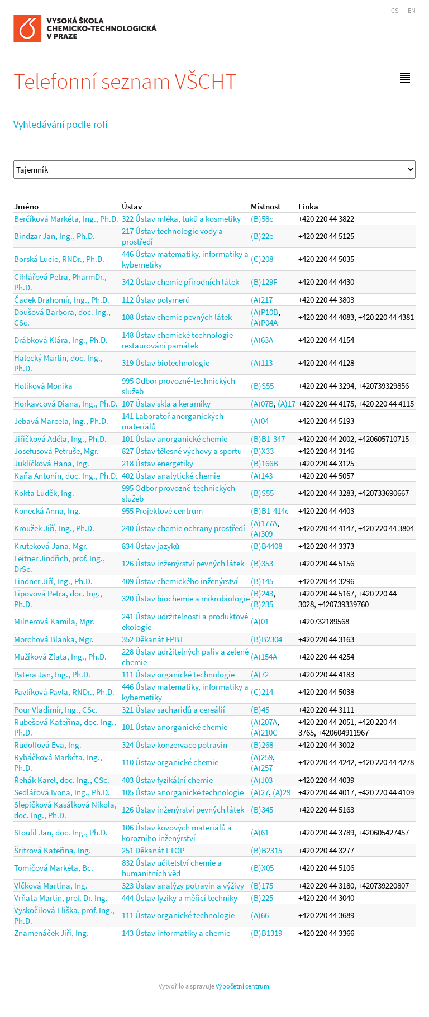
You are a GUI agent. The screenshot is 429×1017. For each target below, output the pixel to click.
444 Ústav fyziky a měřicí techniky (179, 897)
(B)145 (262, 581)
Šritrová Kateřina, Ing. (52, 850)
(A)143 (262, 475)
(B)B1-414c (270, 510)
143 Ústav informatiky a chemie (176, 933)
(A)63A (262, 340)
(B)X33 (262, 451)
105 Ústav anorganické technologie (183, 792)
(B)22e (262, 236)
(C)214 (262, 691)
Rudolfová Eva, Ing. (48, 744)
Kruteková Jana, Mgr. (51, 546)
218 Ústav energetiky (157, 463)
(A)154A (264, 656)
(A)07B (262, 403)
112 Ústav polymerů (156, 299)
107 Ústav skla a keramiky (166, 403)
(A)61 (260, 832)
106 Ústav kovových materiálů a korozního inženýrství (177, 832)
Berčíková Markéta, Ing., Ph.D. (66, 218)
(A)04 (260, 421)
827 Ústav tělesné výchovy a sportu (182, 451)
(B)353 (262, 563)
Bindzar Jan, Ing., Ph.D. (54, 236)
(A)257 (262, 767)
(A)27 (260, 792)
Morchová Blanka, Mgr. (54, 639)
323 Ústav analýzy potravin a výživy (183, 885)
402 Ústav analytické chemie (171, 475)
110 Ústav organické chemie (170, 762)
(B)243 (262, 593)
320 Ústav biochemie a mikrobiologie (186, 598)
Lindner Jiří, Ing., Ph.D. (53, 581)
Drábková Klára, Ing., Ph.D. (61, 340)
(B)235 (262, 604)
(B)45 (260, 709)
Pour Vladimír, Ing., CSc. (56, 709)
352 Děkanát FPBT (153, 639)
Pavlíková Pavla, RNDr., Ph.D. (64, 691)
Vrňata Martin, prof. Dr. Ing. (61, 897)
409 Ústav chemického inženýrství (180, 581)
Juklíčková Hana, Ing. (51, 463)
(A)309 (262, 533)
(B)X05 (262, 867)
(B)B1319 (266, 933)
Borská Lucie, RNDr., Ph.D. (59, 259)
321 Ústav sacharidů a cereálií (173, 709)
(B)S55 (262, 385)
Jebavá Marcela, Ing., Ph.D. (61, 421)
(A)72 (260, 674)
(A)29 (281, 792)
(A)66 (260, 915)
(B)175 (262, 885)
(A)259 (262, 757)
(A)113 (262, 362)
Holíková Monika (43, 385)
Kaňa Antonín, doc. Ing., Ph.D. (66, 475)
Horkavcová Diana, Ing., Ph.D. (66, 403)
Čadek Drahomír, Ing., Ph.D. (61, 299)
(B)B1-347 (268, 438)
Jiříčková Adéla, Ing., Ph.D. (60, 438)
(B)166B (264, 463)
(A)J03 (262, 780)
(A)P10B (264, 312)
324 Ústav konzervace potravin (174, 744)
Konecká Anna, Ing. (47, 510)
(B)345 (262, 809)
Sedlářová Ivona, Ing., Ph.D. (62, 792)
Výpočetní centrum (242, 986)
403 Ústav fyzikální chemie (167, 780)
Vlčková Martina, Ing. (51, 885)
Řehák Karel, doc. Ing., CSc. (61, 780)
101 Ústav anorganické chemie (174, 438)
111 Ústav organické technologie (178, 674)
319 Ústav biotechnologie (165, 362)
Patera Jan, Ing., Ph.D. (52, 674)
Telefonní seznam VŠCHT (125, 81)
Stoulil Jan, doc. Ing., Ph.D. (61, 832)
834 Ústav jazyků (150, 546)
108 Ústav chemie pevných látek (177, 317)
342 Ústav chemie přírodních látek (180, 281)
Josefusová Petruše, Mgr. (56, 451)
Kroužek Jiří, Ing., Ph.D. (54, 528)
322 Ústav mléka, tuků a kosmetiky (181, 218)
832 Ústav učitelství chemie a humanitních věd (172, 867)
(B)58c (262, 218)
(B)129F (264, 281)
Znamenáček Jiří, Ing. (51, 933)
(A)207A (264, 722)
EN (412, 10)
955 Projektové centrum (162, 510)
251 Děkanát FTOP (153, 850)
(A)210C (264, 732)
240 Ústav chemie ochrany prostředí (183, 528)
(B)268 (262, 744)
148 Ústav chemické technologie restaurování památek (177, 340)
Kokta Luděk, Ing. (44, 493)
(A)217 (262, 299)
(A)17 (286, 403)
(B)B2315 (266, 850)
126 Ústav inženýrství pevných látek (183, 563)
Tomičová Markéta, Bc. (53, 867)
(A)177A (264, 523)
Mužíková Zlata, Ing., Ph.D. (60, 656)
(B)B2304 (266, 639)
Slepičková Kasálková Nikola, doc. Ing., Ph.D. (65, 809)
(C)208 (262, 259)
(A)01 (260, 621)
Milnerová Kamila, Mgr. (54, 621)
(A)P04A (264, 322)
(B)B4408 (266, 546)
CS (394, 10)
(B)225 (262, 897)
